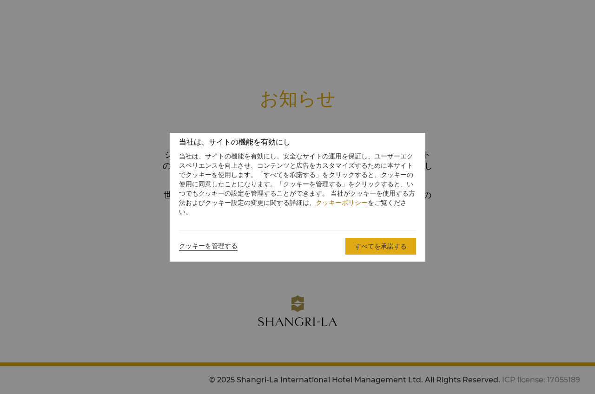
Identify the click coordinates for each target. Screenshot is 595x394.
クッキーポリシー (342, 202)
